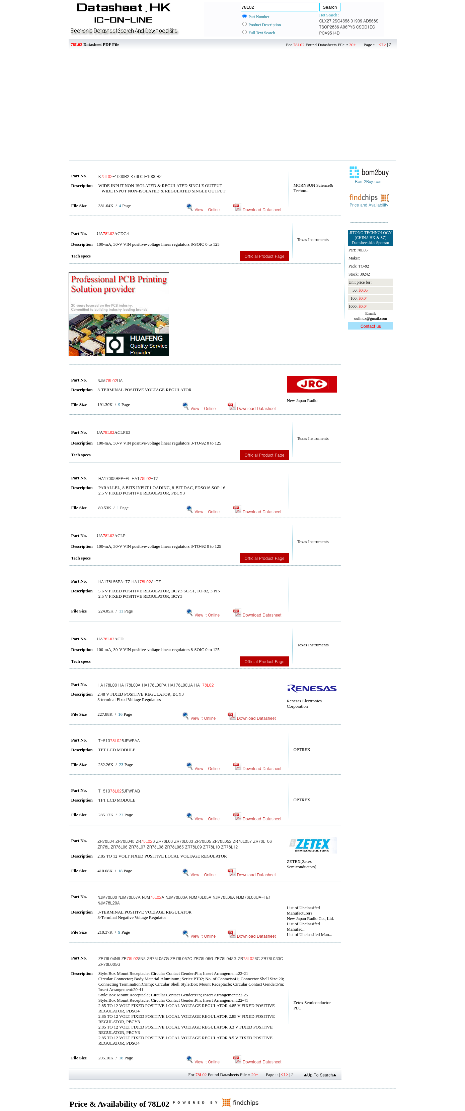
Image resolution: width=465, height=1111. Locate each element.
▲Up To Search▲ (320, 1074)
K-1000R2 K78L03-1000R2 (130, 176)
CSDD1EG (365, 27)
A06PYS (347, 27)
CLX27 (325, 20)
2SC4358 (341, 20)
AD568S (370, 20)
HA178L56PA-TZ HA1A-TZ (129, 581)
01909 (356, 20)
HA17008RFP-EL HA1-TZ (128, 478)
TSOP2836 (329, 27)
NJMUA (110, 380)
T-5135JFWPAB (119, 791)
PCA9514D (329, 33)
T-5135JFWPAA (119, 740)
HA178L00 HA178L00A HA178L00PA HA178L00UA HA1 (155, 685)
